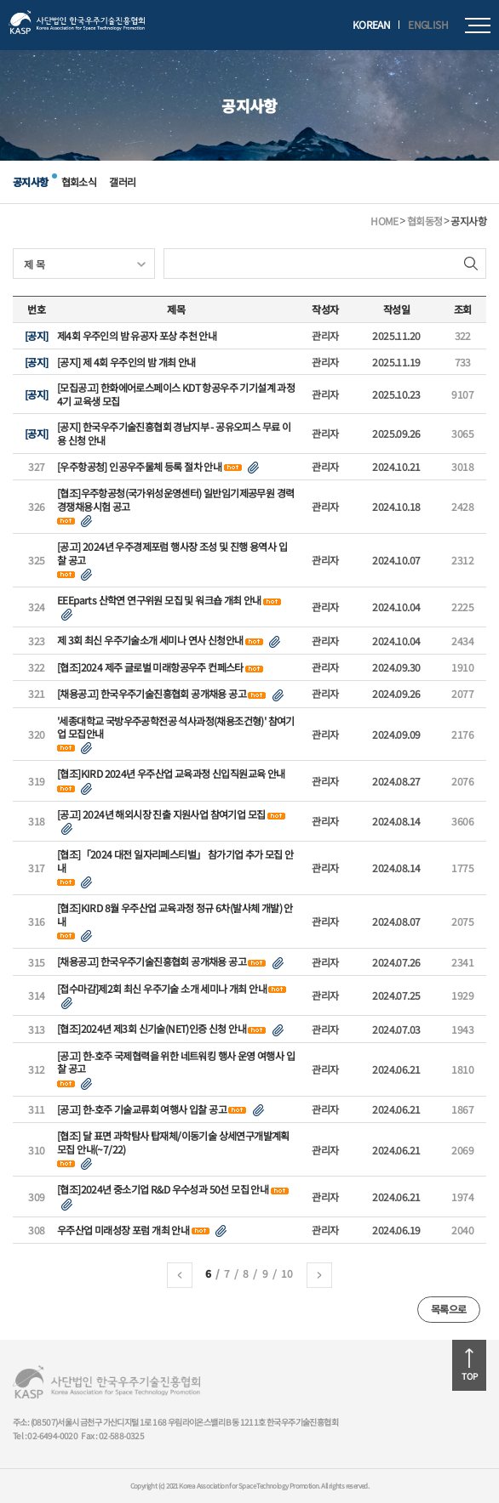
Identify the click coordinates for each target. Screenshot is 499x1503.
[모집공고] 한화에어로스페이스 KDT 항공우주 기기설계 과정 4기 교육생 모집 (176, 394)
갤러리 (122, 181)
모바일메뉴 (477, 25)
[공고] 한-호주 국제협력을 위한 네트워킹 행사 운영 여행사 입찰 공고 (176, 1062)
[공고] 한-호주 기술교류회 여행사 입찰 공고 (142, 1109)
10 (286, 1273)
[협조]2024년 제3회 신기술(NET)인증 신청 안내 (151, 1028)
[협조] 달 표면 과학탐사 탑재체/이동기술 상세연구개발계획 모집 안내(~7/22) (173, 1142)
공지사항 (31, 181)
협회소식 (79, 181)
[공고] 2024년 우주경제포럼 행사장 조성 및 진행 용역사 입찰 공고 (172, 553)
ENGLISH (428, 25)
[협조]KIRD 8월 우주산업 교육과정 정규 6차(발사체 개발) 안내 (175, 914)
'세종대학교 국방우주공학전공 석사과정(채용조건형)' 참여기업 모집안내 (176, 727)
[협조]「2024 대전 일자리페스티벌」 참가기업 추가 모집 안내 (175, 861)
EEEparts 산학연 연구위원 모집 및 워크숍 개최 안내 (159, 600)
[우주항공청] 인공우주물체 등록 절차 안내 (139, 467)
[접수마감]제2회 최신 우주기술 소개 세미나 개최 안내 (162, 988)
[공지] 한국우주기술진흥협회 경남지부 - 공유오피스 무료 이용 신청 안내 (173, 433)
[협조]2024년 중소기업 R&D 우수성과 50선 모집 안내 (162, 1189)
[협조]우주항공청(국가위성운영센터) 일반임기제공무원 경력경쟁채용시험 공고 (175, 499)
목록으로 (449, 1309)
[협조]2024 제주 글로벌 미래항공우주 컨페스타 (150, 667)
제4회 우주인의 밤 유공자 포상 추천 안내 (136, 336)
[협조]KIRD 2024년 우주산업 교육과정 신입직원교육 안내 (171, 773)
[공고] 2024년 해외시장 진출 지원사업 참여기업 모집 (161, 814)
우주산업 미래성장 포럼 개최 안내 (123, 1230)
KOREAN (371, 25)
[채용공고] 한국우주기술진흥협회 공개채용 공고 (151, 693)
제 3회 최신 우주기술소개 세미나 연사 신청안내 (150, 640)
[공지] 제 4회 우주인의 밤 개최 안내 (126, 362)
